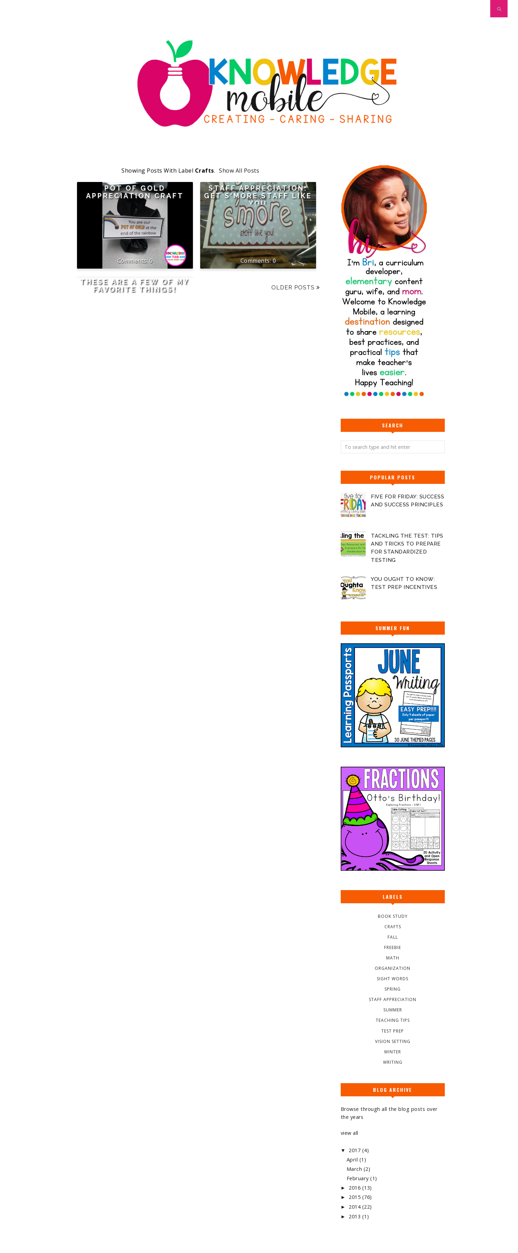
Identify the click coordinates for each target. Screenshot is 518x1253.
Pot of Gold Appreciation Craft (135, 192)
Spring (392, 989)
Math (392, 957)
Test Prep (392, 1031)
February (358, 1178)
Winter (392, 1051)
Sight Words (392, 979)
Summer (392, 1010)
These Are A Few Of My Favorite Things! (134, 286)
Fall (393, 937)
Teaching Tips (393, 1020)
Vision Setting (392, 1041)
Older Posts (293, 287)
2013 (355, 1215)
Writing (392, 1062)
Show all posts (239, 170)
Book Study (393, 916)
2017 (355, 1150)
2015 (355, 1196)
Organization (392, 968)
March (355, 1168)
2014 (355, 1206)
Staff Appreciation (392, 999)
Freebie (392, 947)
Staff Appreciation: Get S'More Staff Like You (258, 195)
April (353, 1159)
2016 (355, 1187)
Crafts (392, 926)
